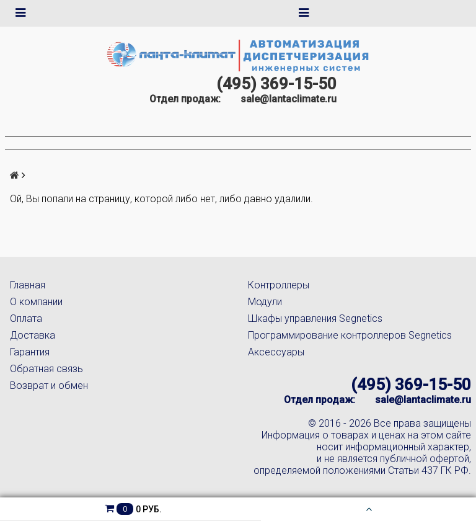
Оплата (26, 318)
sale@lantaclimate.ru (288, 99)
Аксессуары (276, 352)
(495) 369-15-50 (276, 83)
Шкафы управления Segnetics (315, 318)
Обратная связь (46, 369)
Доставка (32, 335)
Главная (27, 285)
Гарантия (30, 352)
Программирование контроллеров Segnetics (350, 335)
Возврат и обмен (49, 385)
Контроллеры (278, 285)
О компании (36, 302)
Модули (265, 302)
